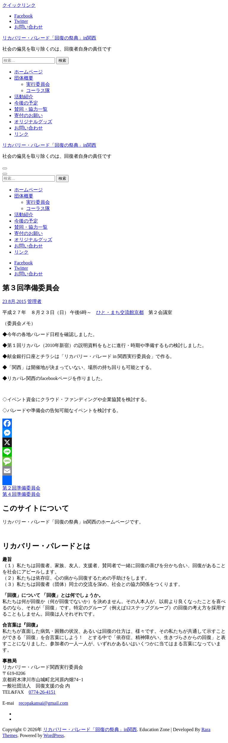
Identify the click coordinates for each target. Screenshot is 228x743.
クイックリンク (19, 5)
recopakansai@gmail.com (43, 703)
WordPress (53, 735)
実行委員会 (38, 84)
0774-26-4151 (42, 692)
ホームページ (28, 71)
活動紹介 (23, 96)
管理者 (34, 301)
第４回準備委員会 (21, 494)
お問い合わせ (28, 26)
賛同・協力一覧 (31, 109)
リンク (21, 134)
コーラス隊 (38, 90)
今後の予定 (26, 102)
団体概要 (23, 78)
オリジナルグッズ (33, 121)
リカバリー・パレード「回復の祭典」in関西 (49, 37)
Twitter (21, 21)
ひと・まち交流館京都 (120, 312)
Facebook (23, 15)
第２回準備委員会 (21, 487)
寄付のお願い (28, 115)
